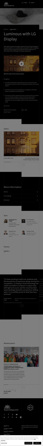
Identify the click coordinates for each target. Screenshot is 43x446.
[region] (21, 440)
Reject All (37, 443)
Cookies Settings (4, 443)
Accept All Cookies (28, 443)
